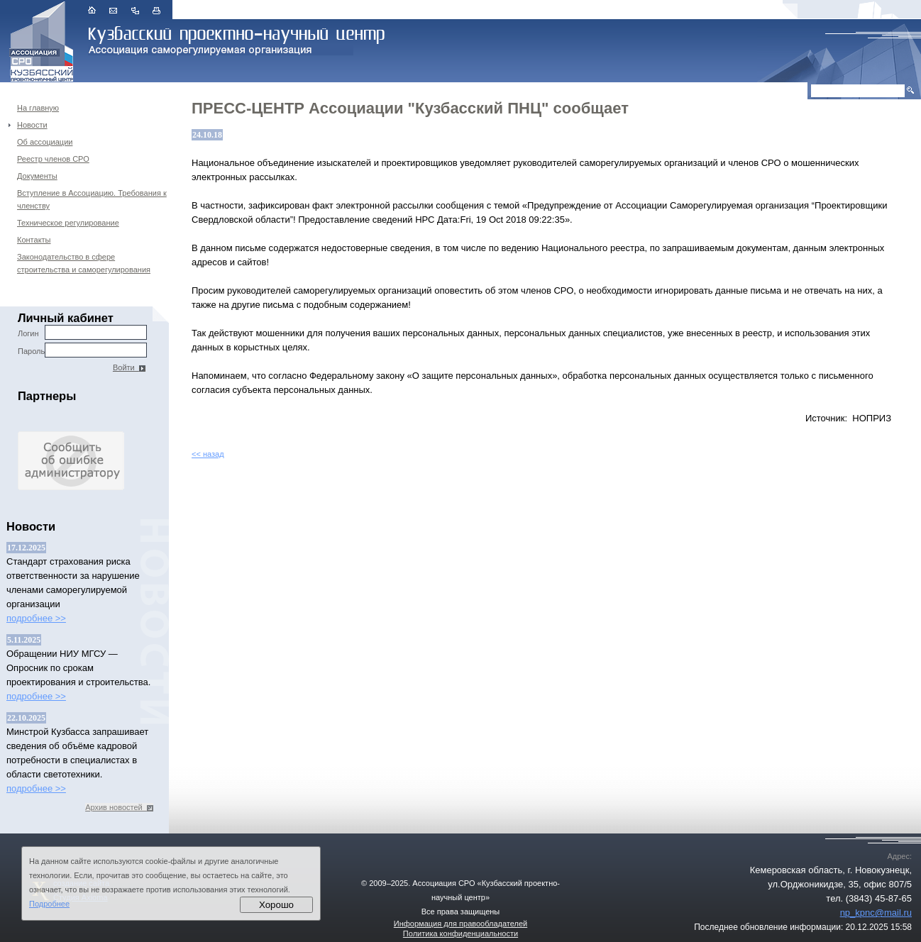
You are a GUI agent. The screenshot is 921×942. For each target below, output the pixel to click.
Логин (82, 332)
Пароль (82, 350)
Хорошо (276, 904)
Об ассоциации (44, 142)
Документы (37, 176)
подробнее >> (36, 618)
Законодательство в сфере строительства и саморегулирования (83, 263)
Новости (32, 125)
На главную (38, 108)
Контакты (34, 240)
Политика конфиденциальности (460, 933)
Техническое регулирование (68, 222)
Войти (129, 367)
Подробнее (49, 903)
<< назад (208, 454)
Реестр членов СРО (53, 159)
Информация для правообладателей (460, 923)
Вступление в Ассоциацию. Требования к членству (92, 199)
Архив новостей (119, 807)
